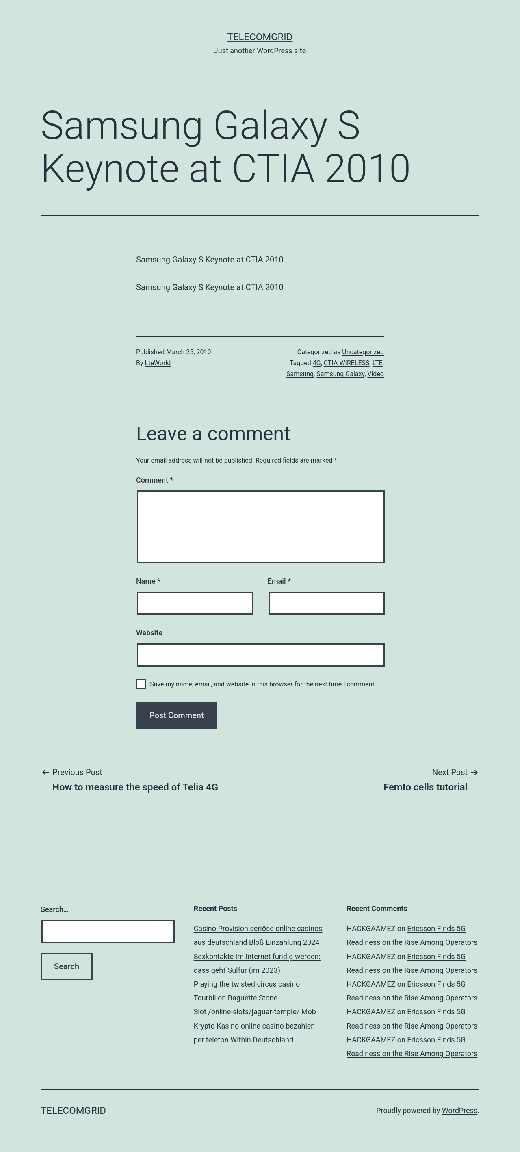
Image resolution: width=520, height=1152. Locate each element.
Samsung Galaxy (340, 374)
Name (148, 581)
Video (375, 374)
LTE (378, 363)
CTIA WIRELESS (347, 363)
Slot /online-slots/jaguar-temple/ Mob (255, 1011)
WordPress (459, 1110)
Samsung (300, 374)
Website (149, 632)
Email (279, 581)
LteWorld (158, 363)
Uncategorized (363, 352)
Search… (55, 909)
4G (317, 363)
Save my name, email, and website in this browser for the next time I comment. (263, 684)
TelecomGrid (259, 37)
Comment (154, 480)
